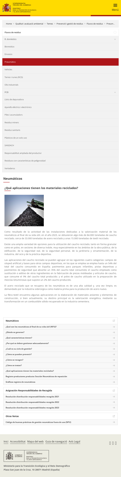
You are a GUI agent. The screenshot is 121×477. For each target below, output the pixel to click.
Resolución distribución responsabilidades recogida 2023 (32, 407)
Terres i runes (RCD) (14, 77)
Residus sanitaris (12, 130)
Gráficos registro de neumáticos (20, 382)
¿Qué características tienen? (19, 337)
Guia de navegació (56, 441)
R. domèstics (10, 39)
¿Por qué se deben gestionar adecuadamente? (27, 343)
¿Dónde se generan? (15, 332)
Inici (6, 441)
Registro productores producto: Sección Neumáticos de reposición (36, 376)
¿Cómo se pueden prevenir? (19, 354)
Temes (50, 23)
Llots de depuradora (14, 99)
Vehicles (8, 69)
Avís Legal (74, 441)
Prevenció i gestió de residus (70, 23)
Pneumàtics (112, 23)
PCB (6, 92)
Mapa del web (35, 441)
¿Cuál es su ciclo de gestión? (19, 348)
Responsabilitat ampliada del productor (23, 153)
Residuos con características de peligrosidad (25, 160)
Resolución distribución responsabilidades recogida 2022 (32, 402)
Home (9, 23)
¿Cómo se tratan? (14, 365)
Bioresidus (9, 46)
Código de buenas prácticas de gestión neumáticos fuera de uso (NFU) (38, 422)
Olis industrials (11, 84)
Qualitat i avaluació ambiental (29, 23)
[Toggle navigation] (114, 7)
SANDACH (9, 145)
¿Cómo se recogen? (14, 359)
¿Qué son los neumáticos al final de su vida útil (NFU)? (31, 326)
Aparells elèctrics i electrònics (18, 107)
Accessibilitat (18, 441)
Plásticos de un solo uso (16, 137)
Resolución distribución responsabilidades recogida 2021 (32, 396)
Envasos (8, 54)
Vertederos (10, 168)
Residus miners (12, 122)
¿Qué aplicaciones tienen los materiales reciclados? (30, 371)
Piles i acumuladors (14, 114)
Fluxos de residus (95, 23)
